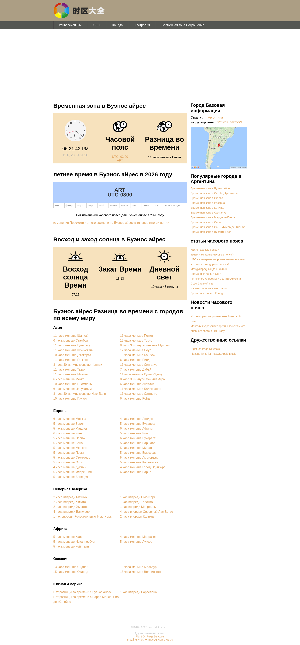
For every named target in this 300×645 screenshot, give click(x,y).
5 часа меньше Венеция (70, 476)
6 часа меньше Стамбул (70, 340)
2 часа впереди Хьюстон (71, 506)
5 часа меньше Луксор (136, 541)
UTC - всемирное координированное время (218, 259)
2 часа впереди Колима (137, 516)
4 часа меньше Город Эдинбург (142, 467)
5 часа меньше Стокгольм (72, 457)
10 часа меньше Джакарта (72, 355)
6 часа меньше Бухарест (138, 438)
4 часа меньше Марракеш (138, 536)
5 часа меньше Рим (134, 433)
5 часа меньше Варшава (138, 443)
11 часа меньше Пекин (136, 335)
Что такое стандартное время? (210, 264)
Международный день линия (209, 269)
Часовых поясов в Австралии (209, 288)
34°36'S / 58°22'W (229, 122)
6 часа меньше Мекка (69, 379)
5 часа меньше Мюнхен (70, 447)
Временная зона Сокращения (183, 25)
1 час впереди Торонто (136, 502)
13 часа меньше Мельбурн (139, 567)
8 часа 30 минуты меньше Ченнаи (77, 364)
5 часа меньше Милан (136, 447)
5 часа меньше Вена (68, 443)
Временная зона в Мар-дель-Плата (213, 217)
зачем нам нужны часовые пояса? (212, 254)
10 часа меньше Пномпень (72, 384)
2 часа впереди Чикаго (69, 502)
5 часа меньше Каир (68, 536)
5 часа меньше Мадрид (70, 428)
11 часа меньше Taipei (69, 369)
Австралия (142, 25)
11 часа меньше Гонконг (70, 359)
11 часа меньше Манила (71, 374)
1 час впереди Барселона (138, 592)
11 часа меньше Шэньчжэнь (73, 350)
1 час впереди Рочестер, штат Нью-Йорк (82, 516)
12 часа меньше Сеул (135, 350)
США (96, 25)
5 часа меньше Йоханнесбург (74, 541)
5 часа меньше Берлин (69, 423)
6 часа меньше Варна (135, 472)
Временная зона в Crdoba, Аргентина (214, 193)
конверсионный (70, 25)
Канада (117, 25)
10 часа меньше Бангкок (137, 355)
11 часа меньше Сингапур (138, 364)
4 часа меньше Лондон (136, 418)
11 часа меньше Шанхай (71, 335)
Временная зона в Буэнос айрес (211, 188)
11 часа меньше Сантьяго (138, 393)
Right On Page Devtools (205, 348)
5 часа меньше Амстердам (139, 457)
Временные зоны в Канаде (207, 293)
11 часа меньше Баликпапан (140, 388)
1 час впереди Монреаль (138, 506)
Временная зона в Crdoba (207, 198)
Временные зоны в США (206, 273)
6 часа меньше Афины (136, 428)
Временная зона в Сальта (207, 222)
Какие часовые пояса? (205, 249)
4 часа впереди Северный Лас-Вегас (146, 511)
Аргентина (215, 117)
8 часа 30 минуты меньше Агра (142, 379)
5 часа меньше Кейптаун (71, 546)
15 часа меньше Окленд (70, 571)
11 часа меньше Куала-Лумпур (142, 374)
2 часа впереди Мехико (70, 497)
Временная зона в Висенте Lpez (211, 231)
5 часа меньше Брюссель (138, 452)
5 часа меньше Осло (68, 462)
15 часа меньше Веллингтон (140, 571)
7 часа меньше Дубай (135, 369)
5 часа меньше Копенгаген (139, 462)
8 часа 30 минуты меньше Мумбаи (145, 345)
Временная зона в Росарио (208, 202)
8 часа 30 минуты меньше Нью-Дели (79, 393)
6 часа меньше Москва (69, 418)
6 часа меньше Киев (68, 433)
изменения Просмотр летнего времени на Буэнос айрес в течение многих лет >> (111, 222)
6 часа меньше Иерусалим (72, 388)
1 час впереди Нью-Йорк (138, 497)
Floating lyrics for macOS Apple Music (213, 353)
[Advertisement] (150, 64)
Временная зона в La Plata (207, 207)
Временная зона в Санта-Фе (208, 212)
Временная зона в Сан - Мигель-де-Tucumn (218, 227)
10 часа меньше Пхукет (70, 398)
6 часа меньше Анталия (137, 384)
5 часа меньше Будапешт (138, 423)
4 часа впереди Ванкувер (71, 511)
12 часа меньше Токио (136, 340)
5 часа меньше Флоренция (72, 472)
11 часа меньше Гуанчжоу (72, 345)
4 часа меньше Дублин (69, 467)
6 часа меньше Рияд (135, 359)
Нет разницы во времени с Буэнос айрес (82, 592)
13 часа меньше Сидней (70, 567)
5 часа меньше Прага (68, 452)
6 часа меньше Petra (135, 398)
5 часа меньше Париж (69, 438)
